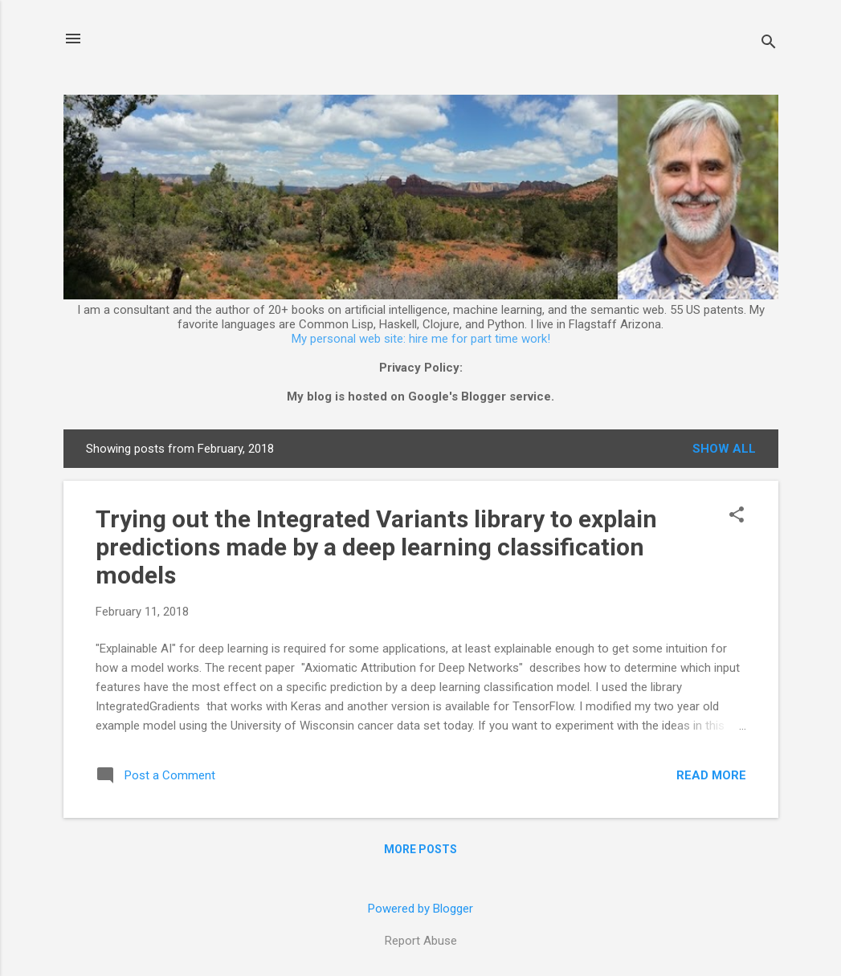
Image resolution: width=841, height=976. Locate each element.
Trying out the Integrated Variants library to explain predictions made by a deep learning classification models (376, 547)
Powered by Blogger (420, 908)
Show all (724, 448)
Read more (711, 775)
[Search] (768, 43)
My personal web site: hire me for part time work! (421, 338)
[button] (736, 516)
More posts (420, 849)
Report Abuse (421, 940)
